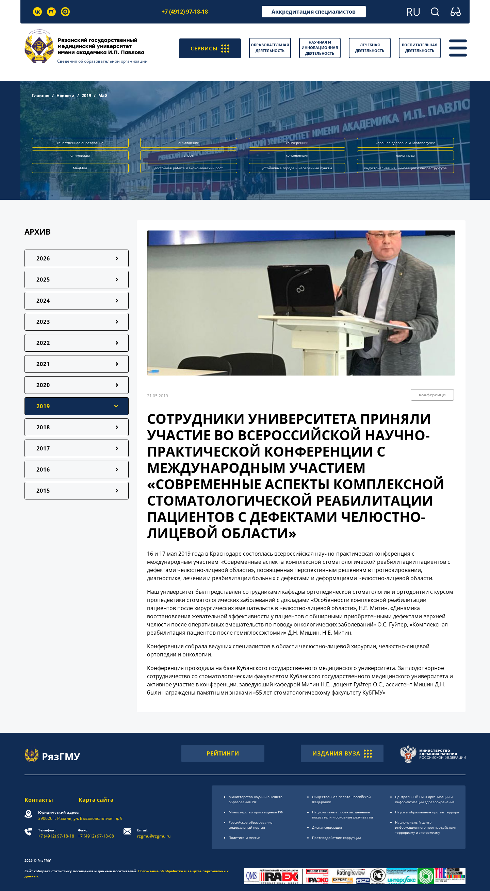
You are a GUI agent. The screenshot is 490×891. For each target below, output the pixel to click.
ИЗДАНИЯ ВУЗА (342, 753)
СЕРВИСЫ (209, 48)
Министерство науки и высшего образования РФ (255, 799)
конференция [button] (297, 155)
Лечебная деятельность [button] (369, 47)
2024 (43, 300)
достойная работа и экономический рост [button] (188, 167)
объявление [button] (188, 142)
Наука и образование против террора (427, 812)
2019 (86, 95)
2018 (43, 427)
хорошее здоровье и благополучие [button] (405, 142)
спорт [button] (188, 155)
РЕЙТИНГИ (223, 753)
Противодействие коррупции (336, 837)
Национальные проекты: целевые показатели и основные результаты (342, 815)
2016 (43, 469)
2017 (43, 448)
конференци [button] (432, 395)
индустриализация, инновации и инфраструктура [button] (405, 167)
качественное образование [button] (80, 142)
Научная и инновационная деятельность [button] (319, 47)
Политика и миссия (245, 837)
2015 (43, 490)
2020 (43, 385)
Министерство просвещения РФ (256, 812)
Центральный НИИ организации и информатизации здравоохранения (425, 799)
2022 (43, 343)
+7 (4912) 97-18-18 (185, 11)
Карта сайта (96, 800)
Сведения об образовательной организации (102, 61)
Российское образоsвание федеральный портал (251, 825)
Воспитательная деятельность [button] (419, 47)
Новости (65, 95)
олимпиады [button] (80, 155)
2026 (43, 258)
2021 (43, 364)
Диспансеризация (327, 827)
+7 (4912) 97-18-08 (96, 833)
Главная (40, 95)
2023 (43, 321)
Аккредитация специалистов (314, 11)
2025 (43, 279)
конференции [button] (297, 142)
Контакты (38, 800)
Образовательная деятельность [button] (270, 47)
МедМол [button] (80, 167)
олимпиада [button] (405, 155)
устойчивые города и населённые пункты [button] (297, 167)
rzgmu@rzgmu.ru (153, 833)
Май (103, 95)
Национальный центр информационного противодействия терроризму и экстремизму (425, 827)
